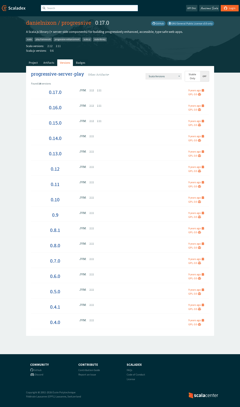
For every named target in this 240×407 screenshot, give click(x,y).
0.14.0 (55, 138)
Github (36, 370)
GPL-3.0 (194, 94)
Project (33, 63)
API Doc (191, 8)
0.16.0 (55, 107)
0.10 (55, 199)
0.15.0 (55, 123)
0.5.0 (55, 291)
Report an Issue (87, 374)
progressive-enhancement (67, 39)
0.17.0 (55, 92)
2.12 (49, 46)
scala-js (87, 39)
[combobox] (163, 76)
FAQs (129, 370)
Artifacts (48, 63)
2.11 (58, 46)
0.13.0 (55, 153)
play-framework (43, 39)
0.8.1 (55, 230)
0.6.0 (55, 276)
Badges (80, 63)
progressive (76, 22)
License (131, 379)
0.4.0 (55, 322)
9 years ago (196, 90)
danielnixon (41, 22)
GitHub (158, 23)
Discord (36, 374)
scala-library (99, 39)
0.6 (52, 50)
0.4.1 (55, 307)
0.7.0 (55, 261)
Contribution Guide (89, 370)
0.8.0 (55, 245)
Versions (65, 63)
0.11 (55, 184)
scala (29, 39)
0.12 (55, 169)
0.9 (55, 215)
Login (229, 8)
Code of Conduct (136, 374)
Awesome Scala (209, 8)
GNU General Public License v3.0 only (190, 23)
